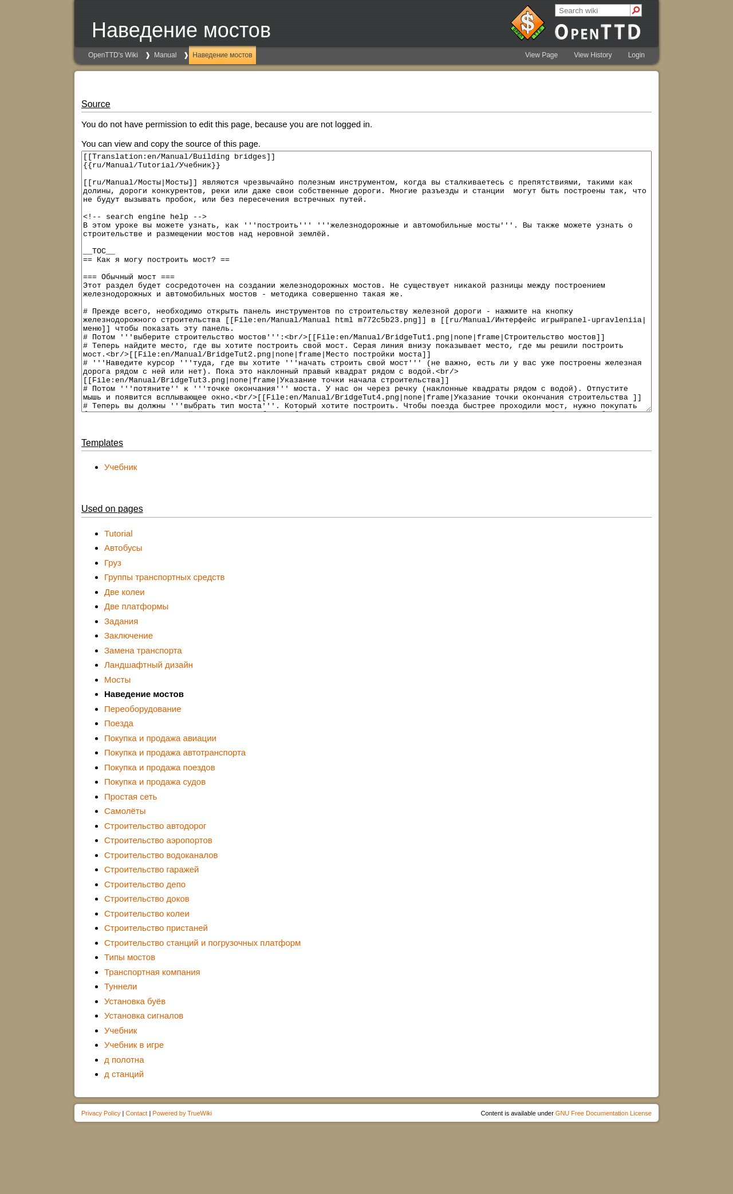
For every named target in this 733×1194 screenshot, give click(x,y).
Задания (121, 673)
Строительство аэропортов (158, 892)
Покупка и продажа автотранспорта (175, 804)
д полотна (124, 1111)
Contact (136, 1164)
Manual (165, 55)
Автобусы (123, 599)
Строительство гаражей (151, 921)
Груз (112, 614)
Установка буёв (134, 1053)
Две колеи (124, 643)
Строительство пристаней (156, 979)
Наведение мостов (222, 55)
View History (593, 55)
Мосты (117, 731)
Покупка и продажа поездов (159, 819)
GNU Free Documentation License (603, 1164)
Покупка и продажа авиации (160, 789)
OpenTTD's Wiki (113, 55)
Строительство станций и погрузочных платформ (202, 994)
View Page (541, 55)
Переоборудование (143, 760)
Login (636, 55)
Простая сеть (130, 848)
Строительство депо (145, 936)
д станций (124, 1125)
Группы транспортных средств (164, 628)
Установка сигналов (143, 1067)
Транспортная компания (152, 1023)
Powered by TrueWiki (182, 1164)
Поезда (118, 775)
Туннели (120, 1038)
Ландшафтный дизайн (148, 716)
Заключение (128, 687)
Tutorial (118, 585)
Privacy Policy (100, 1164)
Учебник (120, 518)
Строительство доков (147, 950)
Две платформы (136, 658)
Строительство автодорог (155, 877)
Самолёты (124, 862)
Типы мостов (129, 1008)
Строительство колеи (147, 965)
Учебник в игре (134, 1096)
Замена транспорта (143, 702)
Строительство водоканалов (161, 906)
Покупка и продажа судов (155, 833)
